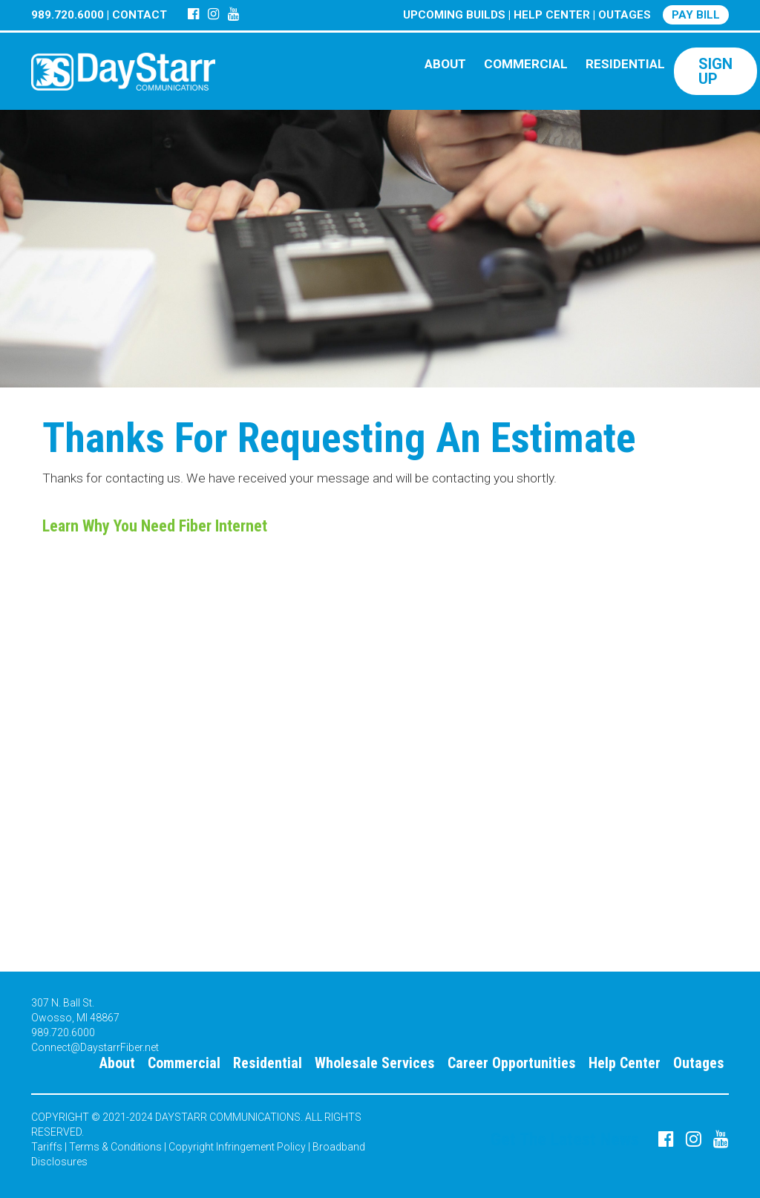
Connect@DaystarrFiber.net (95, 1047)
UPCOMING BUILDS (454, 15)
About (117, 1063)
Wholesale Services (375, 1063)
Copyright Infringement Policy (237, 1147)
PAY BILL (696, 15)
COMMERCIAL (526, 63)
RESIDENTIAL (625, 63)
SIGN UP (715, 71)
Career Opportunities (512, 1063)
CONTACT (139, 15)
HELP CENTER (552, 15)
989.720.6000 (67, 15)
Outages (698, 1063)
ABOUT (445, 63)
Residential (267, 1063)
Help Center (625, 1063)
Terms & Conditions (115, 1147)
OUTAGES (624, 15)
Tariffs (46, 1147)
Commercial (184, 1063)
